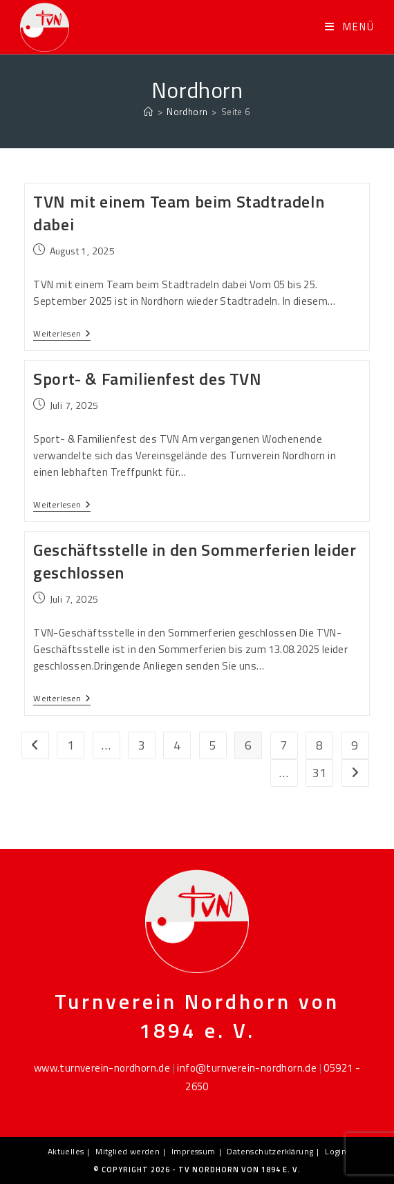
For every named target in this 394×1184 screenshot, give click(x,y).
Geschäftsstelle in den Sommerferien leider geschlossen (194, 561)
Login (335, 1151)
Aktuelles (66, 1151)
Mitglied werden (127, 1151)
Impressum (193, 1151)
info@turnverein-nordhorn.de (247, 1068)
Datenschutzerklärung (270, 1151)
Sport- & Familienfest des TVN (147, 378)
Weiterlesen (62, 334)
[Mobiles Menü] (350, 26)
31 (319, 772)
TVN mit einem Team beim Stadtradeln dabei (178, 213)
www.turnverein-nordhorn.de (102, 1068)
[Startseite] (148, 112)
